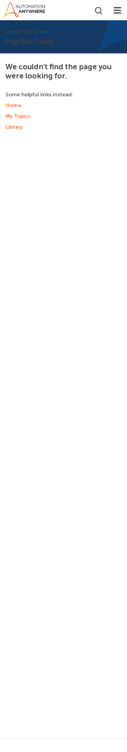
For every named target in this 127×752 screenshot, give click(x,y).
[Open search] (98, 10)
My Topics (17, 116)
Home (13, 105)
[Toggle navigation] (117, 10)
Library (14, 127)
